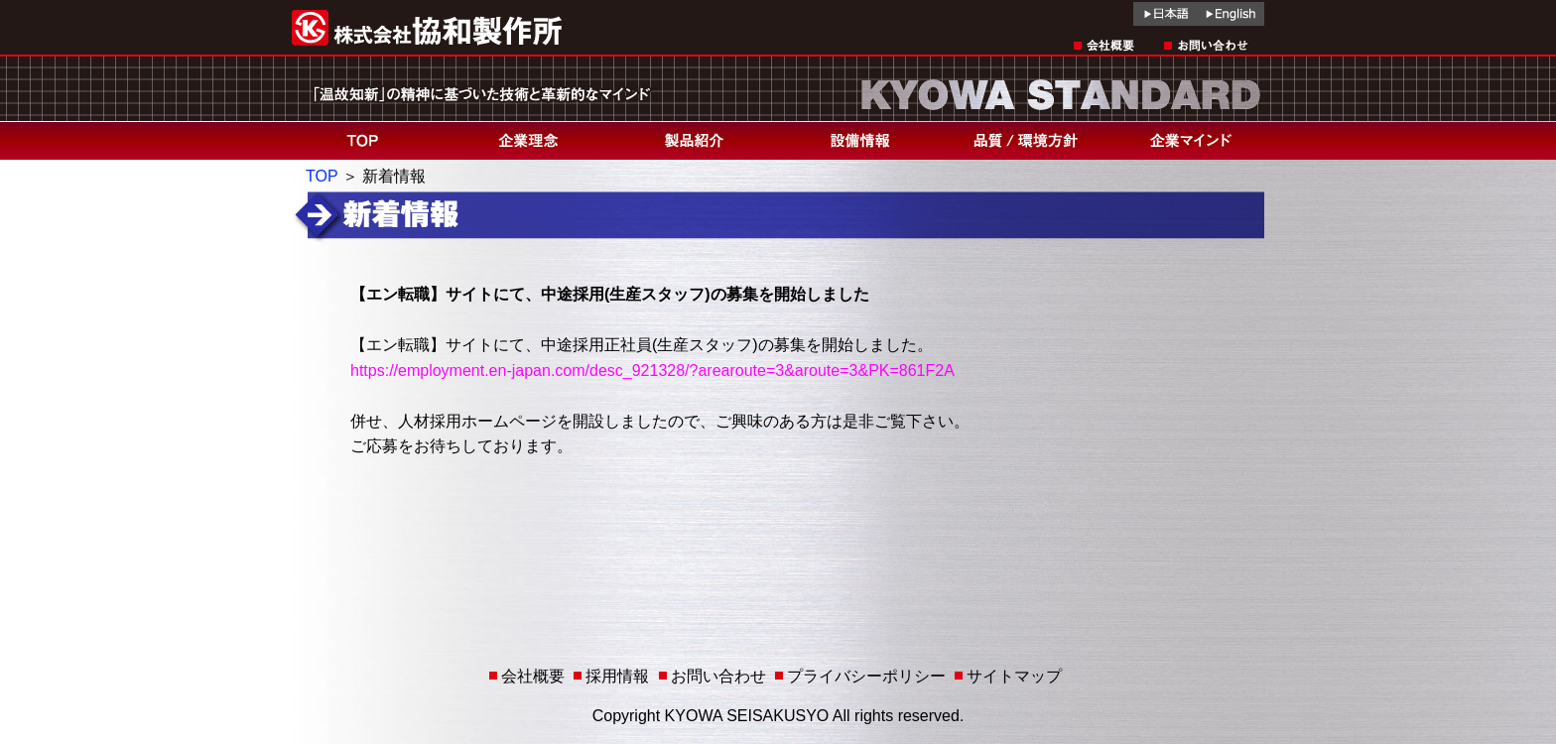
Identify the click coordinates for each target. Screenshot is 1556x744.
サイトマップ (1014, 676)
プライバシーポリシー (866, 676)
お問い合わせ (718, 676)
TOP (321, 176)
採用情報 (617, 676)
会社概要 (533, 676)
